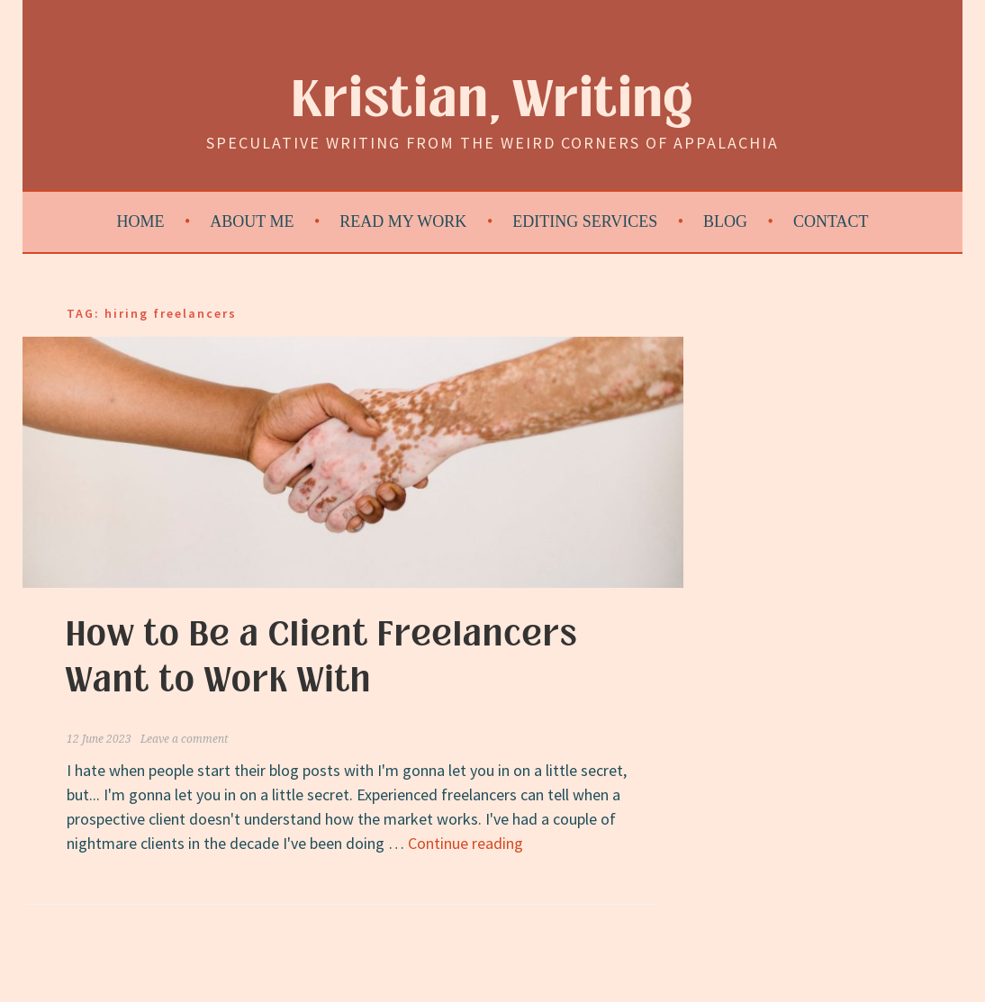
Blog (725, 221)
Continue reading (465, 843)
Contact (831, 221)
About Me (252, 221)
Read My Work (402, 221)
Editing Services (584, 221)
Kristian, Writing (493, 100)
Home (141, 221)
